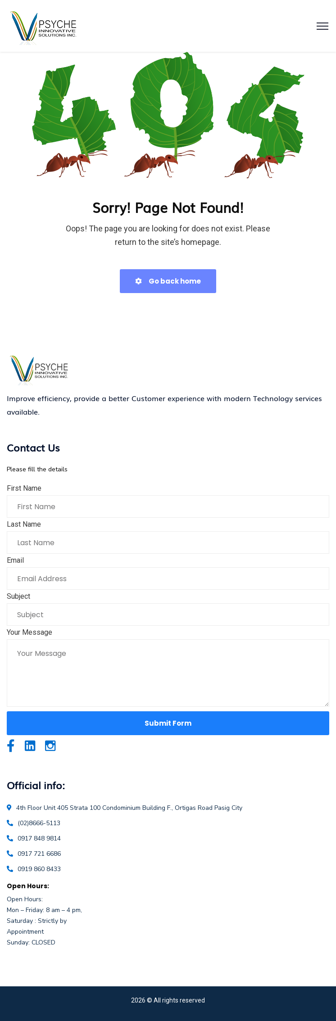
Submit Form (168, 723)
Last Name (24, 524)
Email (15, 560)
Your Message (29, 632)
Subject (18, 596)
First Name (24, 488)
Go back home (168, 281)
